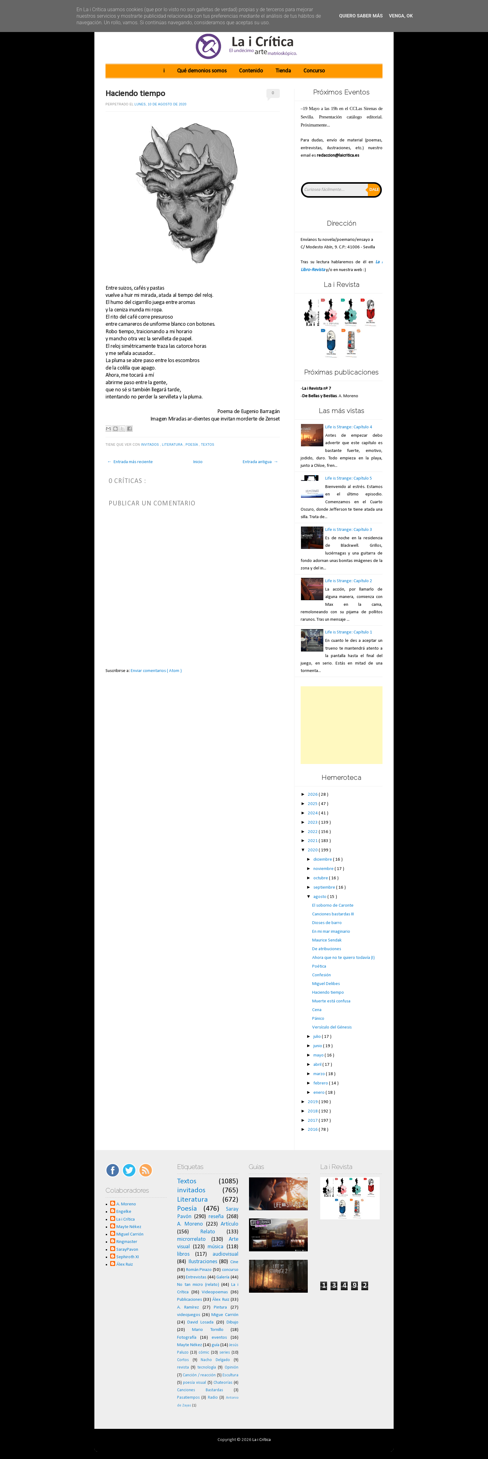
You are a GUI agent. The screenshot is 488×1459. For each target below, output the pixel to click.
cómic (204, 1353)
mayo (319, 1055)
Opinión (231, 1367)
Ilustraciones (202, 1262)
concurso (230, 1270)
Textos (208, 444)
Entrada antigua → (260, 462)
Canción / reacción (199, 1375)
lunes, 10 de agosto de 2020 (160, 104)
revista (183, 1367)
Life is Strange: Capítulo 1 (348, 632)
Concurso (314, 71)
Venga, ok (401, 16)
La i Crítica (125, 1219)
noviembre (324, 869)
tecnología (207, 1367)
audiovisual (225, 1254)
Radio (213, 1398)
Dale (374, 189)
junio (318, 1046)
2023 (313, 822)
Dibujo (232, 1322)
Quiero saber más (361, 16)
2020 (313, 850)
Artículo (229, 1224)
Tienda (283, 71)
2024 (313, 813)
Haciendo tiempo (135, 94)
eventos (219, 1337)
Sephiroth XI (127, 1257)
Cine (234, 1262)
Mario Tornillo (207, 1330)
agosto (320, 897)
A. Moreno (126, 1204)
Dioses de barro (327, 923)
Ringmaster (126, 1242)
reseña (216, 1217)
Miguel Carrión (129, 1234)
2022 (313, 832)
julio (317, 1036)
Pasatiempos (188, 1398)
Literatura (173, 444)
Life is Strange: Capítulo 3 (348, 529)
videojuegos (188, 1315)
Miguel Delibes (326, 984)
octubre (321, 878)
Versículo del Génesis (332, 1027)
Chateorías (223, 1383)
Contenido (251, 71)
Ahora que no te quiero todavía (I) (343, 957)
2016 (313, 1129)
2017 (313, 1120)
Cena (316, 1010)
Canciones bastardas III (333, 914)
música (215, 1247)
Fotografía (186, 1337)
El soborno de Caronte (333, 905)
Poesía (192, 444)
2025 (313, 804)
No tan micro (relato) (198, 1284)
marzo (319, 1074)
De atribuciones (326, 949)
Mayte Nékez (128, 1227)
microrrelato (191, 1239)
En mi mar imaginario (331, 931)
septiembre (324, 887)
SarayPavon (127, 1249)
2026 (313, 794)
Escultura (230, 1375)
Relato (207, 1232)
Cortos (183, 1360)
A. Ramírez (188, 1307)
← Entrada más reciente (130, 462)
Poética (319, 966)
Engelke (123, 1211)
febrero (321, 1083)
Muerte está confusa (331, 1001)
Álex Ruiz (124, 1264)
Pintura (220, 1307)
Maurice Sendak (327, 940)
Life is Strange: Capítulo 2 (348, 581)
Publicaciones (189, 1299)
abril (317, 1064)
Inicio (198, 462)
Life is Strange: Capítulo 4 (348, 427)
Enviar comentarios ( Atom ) (156, 671)
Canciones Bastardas (200, 1390)
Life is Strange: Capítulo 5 (348, 478)
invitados (150, 444)
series (224, 1353)
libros (183, 1254)
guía (215, 1345)
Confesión (321, 975)
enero (319, 1092)
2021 (313, 841)
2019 (313, 1102)
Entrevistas (196, 1277)
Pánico (318, 1018)
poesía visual (194, 1383)
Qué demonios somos (202, 71)
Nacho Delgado (215, 1360)
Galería (222, 1277)
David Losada (200, 1322)
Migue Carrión (224, 1315)
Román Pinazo (199, 1270)
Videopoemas (215, 1292)
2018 (313, 1111)
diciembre (323, 859)
